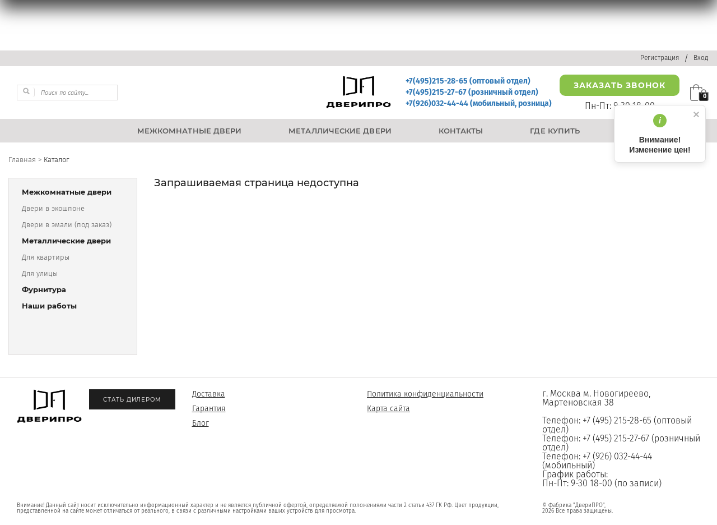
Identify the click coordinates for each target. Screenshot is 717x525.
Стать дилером (132, 399)
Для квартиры (45, 257)
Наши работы (49, 306)
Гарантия (209, 408)
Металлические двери (66, 241)
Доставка (208, 394)
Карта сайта (388, 408)
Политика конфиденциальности (425, 394)
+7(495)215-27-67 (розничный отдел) (472, 92)
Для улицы (40, 273)
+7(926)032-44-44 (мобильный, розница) (479, 103)
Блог (200, 423)
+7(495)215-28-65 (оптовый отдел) (468, 81)
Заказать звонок (619, 85)
